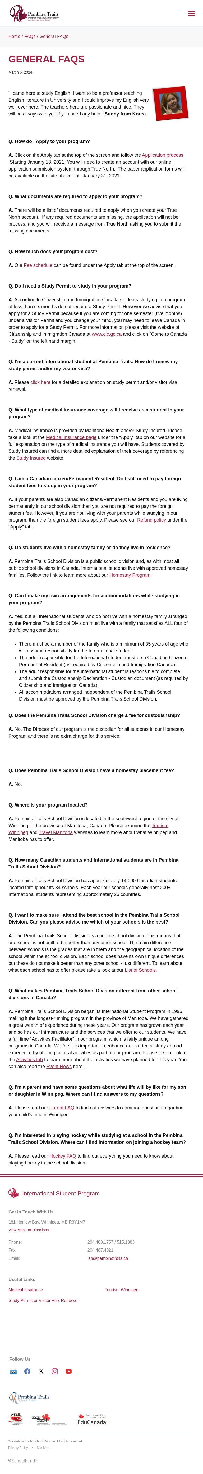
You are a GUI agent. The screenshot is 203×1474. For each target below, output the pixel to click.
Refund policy (151, 520)
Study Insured (31, 458)
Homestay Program (129, 575)
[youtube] (69, 1371)
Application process (162, 155)
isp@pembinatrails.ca (107, 1258)
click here (40, 382)
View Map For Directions (28, 1230)
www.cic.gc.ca (107, 334)
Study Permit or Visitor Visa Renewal (42, 1300)
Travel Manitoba (56, 832)
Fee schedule (38, 265)
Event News (59, 1066)
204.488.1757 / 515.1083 (111, 1242)
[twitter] (41, 1371)
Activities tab (29, 1059)
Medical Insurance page (71, 437)
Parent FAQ (61, 1107)
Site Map (43, 1448)
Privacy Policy (18, 1448)
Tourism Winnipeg (122, 1290)
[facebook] (27, 1371)
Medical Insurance (25, 1290)
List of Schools (140, 970)
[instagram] (55, 1371)
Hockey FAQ (62, 1156)
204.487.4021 (100, 1250)
